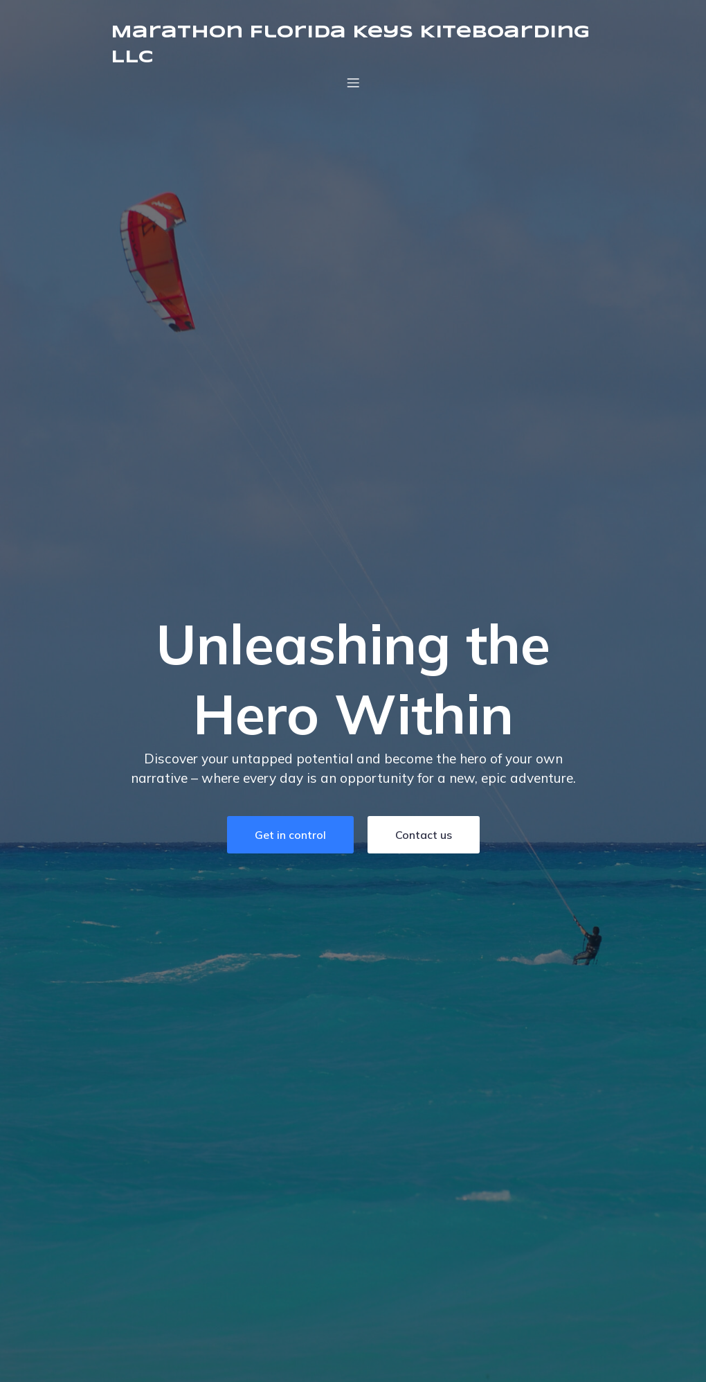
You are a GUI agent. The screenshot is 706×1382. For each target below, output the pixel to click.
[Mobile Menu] (353, 82)
